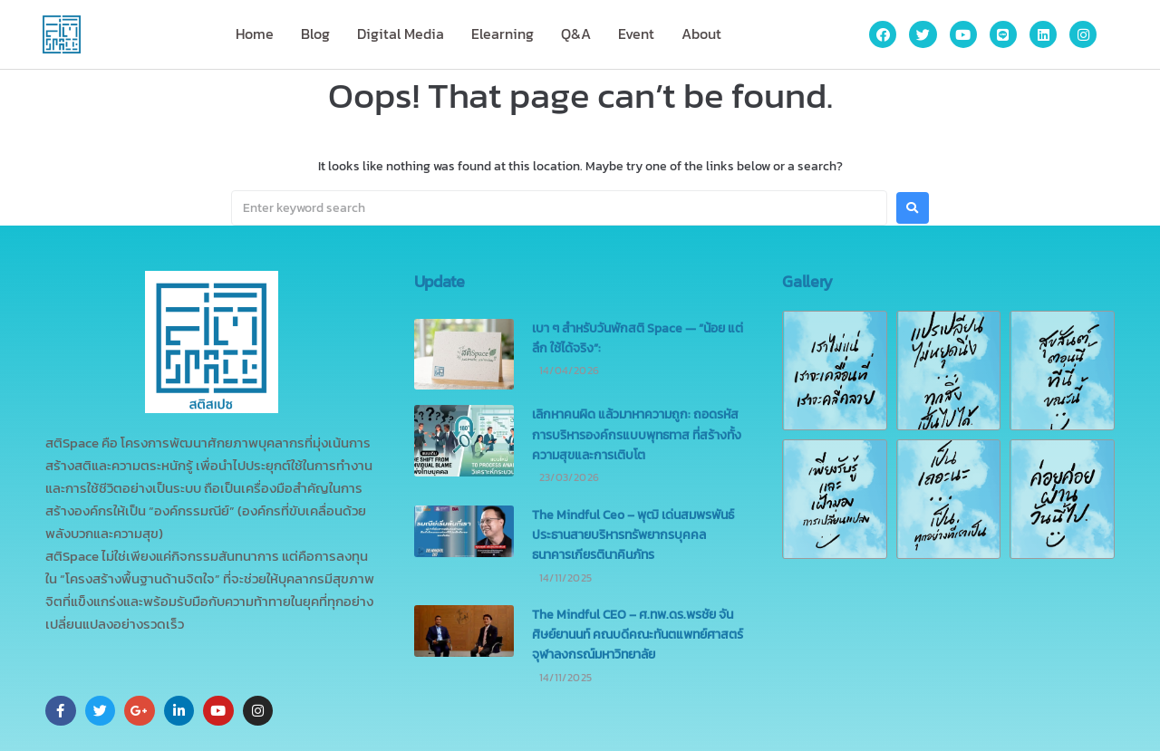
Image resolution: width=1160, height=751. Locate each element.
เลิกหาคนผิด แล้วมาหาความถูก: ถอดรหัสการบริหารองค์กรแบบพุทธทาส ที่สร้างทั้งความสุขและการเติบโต (636, 435)
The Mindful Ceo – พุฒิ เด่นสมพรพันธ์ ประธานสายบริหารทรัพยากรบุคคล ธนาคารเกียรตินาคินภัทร (633, 535)
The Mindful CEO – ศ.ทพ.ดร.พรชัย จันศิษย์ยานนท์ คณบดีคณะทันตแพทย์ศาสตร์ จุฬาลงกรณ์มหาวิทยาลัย (637, 635)
